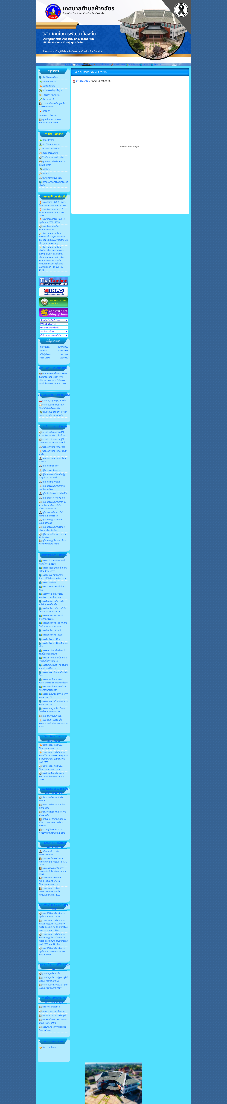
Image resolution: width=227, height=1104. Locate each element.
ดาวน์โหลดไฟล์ (83, 81)
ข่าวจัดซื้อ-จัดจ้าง (102, 64)
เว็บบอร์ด (145, 64)
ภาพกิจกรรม (118, 64)
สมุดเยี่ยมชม (132, 64)
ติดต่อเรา (156, 64)
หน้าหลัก (69, 64)
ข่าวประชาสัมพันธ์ (83, 64)
